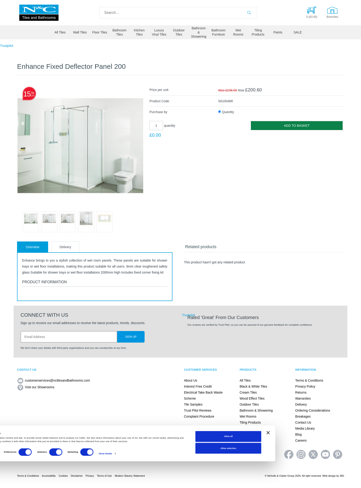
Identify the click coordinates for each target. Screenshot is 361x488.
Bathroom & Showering (198, 32)
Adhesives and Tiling (254, 428)
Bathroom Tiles (120, 32)
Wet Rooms (238, 32)
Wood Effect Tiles (252, 398)
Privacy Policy (305, 386)
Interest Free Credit (198, 386)
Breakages (303, 416)
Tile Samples (193, 404)
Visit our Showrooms (35, 387)
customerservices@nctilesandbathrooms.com (53, 380)
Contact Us (303, 422)
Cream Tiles (248, 392)
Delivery (65, 247)
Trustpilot (6, 46)
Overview (32, 247)
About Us (190, 380)
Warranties (303, 398)
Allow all (314, 463)
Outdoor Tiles (179, 32)
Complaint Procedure (199, 416)
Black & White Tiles (253, 386)
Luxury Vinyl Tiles (159, 32)
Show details (191, 480)
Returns (300, 392)
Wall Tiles (80, 32)
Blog (298, 434)
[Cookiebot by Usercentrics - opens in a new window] (30, 480)
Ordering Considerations (312, 410)
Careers (301, 440)
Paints (277, 32)
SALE (298, 32)
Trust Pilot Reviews (197, 410)
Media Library (305, 428)
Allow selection (314, 475)
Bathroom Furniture (219, 32)
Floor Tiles (99, 32)
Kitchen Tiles (139, 32)
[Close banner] (353, 459)
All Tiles (60, 32)
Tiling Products (258, 32)
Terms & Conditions (309, 380)
